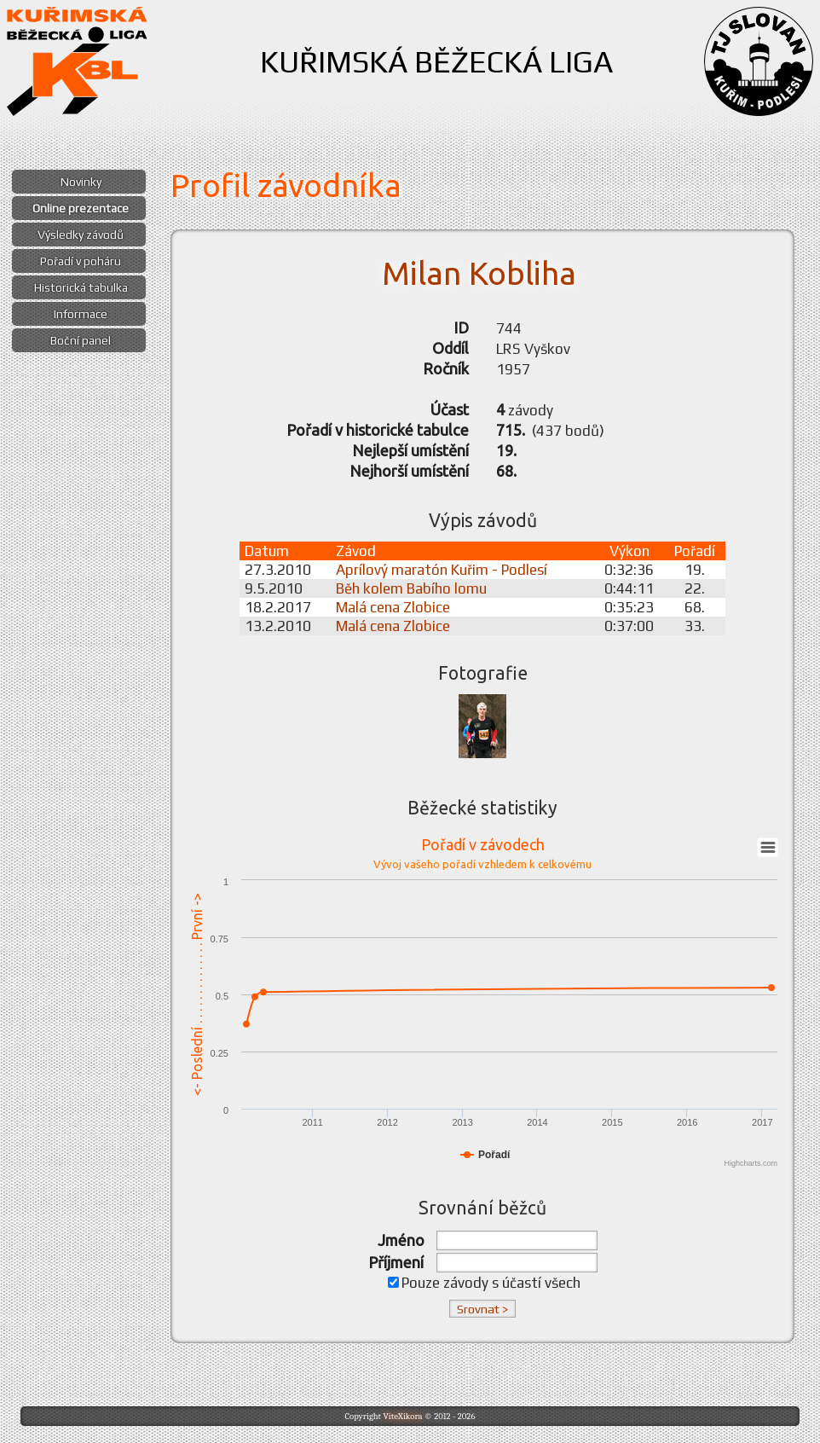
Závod (356, 550)
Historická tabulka (81, 287)
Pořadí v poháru (80, 261)
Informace (80, 314)
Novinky (81, 181)
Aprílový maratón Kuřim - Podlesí (441, 569)
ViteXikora (402, 1416)
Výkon (629, 550)
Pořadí (694, 550)
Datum (267, 550)
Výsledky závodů (81, 234)
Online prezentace (80, 208)
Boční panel (80, 340)
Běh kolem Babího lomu (411, 588)
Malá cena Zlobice (393, 607)
